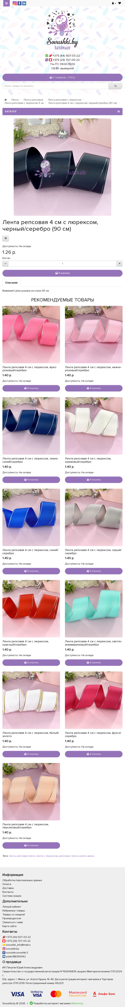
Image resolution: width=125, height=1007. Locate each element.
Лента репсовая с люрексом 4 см (24, 103)
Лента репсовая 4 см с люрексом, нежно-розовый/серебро (93, 368)
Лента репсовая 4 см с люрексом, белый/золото (30, 734)
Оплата (6, 884)
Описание (11, 282)
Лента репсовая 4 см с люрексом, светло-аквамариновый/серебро (93, 643)
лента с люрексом (47, 856)
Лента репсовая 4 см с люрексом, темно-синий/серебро (30, 460)
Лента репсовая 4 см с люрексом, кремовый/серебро (88, 460)
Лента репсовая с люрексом (64, 99)
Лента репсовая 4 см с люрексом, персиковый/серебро (25, 826)
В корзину (62, 273)
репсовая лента (26, 856)
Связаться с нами (12, 922)
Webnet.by (77, 1003)
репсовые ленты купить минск (76, 856)
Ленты (15, 99)
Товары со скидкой (13, 914)
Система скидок (11, 895)
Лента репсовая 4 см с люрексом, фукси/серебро (93, 734)
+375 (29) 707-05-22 (66, 60)
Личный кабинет (11, 906)
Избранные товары (13, 910)
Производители (11, 918)
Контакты (8, 892)
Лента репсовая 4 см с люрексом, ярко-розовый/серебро (29, 368)
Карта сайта (9, 926)
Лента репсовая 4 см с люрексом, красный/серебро (25, 643)
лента (12, 856)
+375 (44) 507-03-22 (66, 55)
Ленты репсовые (33, 99)
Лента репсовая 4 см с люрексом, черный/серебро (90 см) (82, 103)
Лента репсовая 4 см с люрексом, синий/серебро (30, 551)
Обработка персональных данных (22, 880)
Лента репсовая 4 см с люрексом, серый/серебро (93, 551)
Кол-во (6, 258)
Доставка (8, 888)
